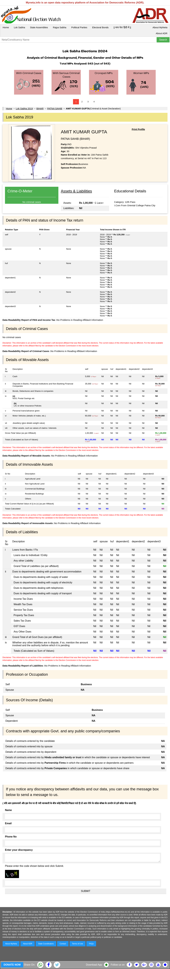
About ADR (161, 33)
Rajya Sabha (59, 27)
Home (6, 27)
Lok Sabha (19, 27)
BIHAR (40, 108)
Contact (63, 944)
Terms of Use (77, 944)
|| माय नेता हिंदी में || (122, 27)
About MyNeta (160, 27)
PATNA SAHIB (54, 108)
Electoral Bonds (100, 27)
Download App (94, 964)
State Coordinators (46, 944)
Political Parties (79, 27)
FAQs (91, 944)
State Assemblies (39, 27)
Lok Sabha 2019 (24, 108)
